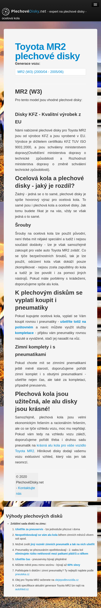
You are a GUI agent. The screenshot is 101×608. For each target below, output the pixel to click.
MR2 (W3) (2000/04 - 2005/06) (40, 72)
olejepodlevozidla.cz (66, 579)
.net (44, 14)
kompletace (24, 333)
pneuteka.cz (22, 574)
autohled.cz (22, 589)
